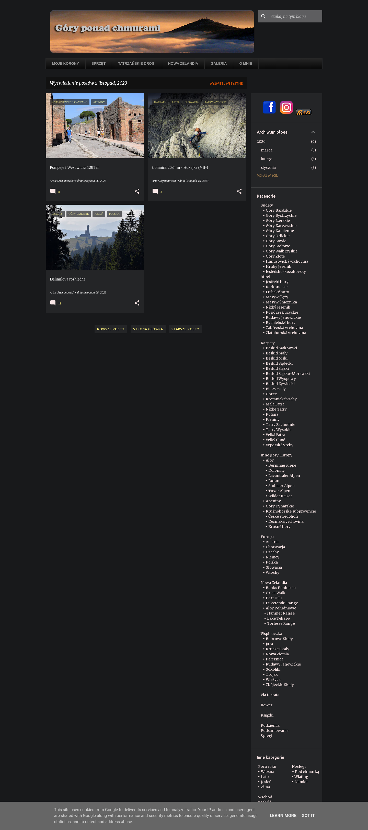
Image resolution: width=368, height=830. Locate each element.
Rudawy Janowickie (283, 317)
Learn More (283, 815)
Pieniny (273, 419)
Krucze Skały (277, 649)
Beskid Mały (277, 353)
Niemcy (272, 557)
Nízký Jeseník (278, 307)
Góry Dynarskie (280, 506)
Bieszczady (276, 389)
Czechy (272, 552)
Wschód (265, 797)
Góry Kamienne (280, 230)
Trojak (272, 674)
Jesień (266, 782)
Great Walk (275, 593)
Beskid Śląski (277, 368)
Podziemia (270, 725)
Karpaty (268, 343)
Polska (272, 562)
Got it (308, 815)
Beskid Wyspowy (281, 378)
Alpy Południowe (281, 608)
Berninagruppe (282, 465)
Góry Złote (275, 256)
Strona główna (148, 329)
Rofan (273, 480)
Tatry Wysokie (278, 429)
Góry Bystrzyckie (281, 215)
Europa (267, 536)
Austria (272, 542)
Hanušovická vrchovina (287, 261)
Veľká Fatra (275, 434)
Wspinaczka (271, 633)
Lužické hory (277, 292)
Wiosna (267, 771)
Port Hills (274, 598)
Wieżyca (273, 679)
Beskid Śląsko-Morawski (288, 373)
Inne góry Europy (276, 455)
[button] (137, 191)
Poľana (272, 414)
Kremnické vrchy (281, 399)
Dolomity (276, 470)
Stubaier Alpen (281, 485)
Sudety (267, 205)
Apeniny (273, 501)
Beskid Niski (277, 358)
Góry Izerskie (278, 220)
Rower (266, 705)
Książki (267, 715)
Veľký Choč (275, 440)
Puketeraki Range (282, 603)
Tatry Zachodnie (280, 424)
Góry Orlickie (278, 236)
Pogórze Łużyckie (282, 312)
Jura (269, 644)
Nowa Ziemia (277, 654)
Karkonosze (277, 287)
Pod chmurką (307, 771)
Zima (265, 787)
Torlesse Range (281, 623)
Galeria (219, 63)
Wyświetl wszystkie (226, 83)
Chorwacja (275, 547)
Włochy (272, 572)
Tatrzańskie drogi (136, 63)
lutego (266, 159)
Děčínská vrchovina (286, 521)
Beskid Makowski (281, 348)
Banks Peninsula (281, 587)
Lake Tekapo (278, 618)
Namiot (301, 782)
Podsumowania (275, 730)
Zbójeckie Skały (280, 684)
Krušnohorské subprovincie (291, 511)
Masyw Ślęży (277, 297)
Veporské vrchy (279, 445)
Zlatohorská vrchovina (286, 332)
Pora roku (267, 766)
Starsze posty (185, 329)
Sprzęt (98, 63)
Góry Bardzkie (279, 210)
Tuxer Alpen (279, 491)
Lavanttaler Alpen (284, 475)
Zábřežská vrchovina (284, 327)
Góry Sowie (276, 241)
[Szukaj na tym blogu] (295, 16)
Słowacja (274, 567)
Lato (265, 776)
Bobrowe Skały (279, 638)
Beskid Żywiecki (280, 383)
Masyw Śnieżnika (281, 302)
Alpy (270, 460)
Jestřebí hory (277, 281)
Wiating (301, 776)
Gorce (271, 394)
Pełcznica (274, 659)
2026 (261, 141)
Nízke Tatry (276, 409)
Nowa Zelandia (183, 63)
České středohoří (283, 516)
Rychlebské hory (280, 322)
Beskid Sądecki (279, 363)
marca (266, 150)
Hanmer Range (281, 613)
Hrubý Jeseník (278, 266)
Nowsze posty (110, 329)
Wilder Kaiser (280, 496)
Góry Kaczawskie (281, 225)
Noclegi (299, 766)
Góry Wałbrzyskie (281, 251)
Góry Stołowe (278, 246)
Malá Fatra (275, 404)
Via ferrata (270, 695)
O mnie (245, 63)
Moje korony (65, 63)
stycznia (268, 167)
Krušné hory (279, 526)
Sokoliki (273, 669)
